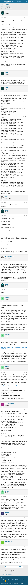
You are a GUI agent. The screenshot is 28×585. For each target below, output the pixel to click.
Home (2, 580)
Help (23, 579)
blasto (3, 8)
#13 (26, 517)
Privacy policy (18, 579)
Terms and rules (10, 579)
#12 (26, 496)
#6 (26, 262)
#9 (26, 340)
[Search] (26, 1)
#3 (26, 92)
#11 (26, 409)
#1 (26, 17)
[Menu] (2, 1)
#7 (26, 289)
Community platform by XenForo (12, 583)
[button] (1, 577)
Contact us (3, 579)
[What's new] (23, 1)
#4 (26, 202)
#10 (26, 372)
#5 (26, 215)
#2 (26, 78)
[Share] (25, 17)
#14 (26, 546)
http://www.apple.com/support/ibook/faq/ (11, 385)
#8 (26, 303)
